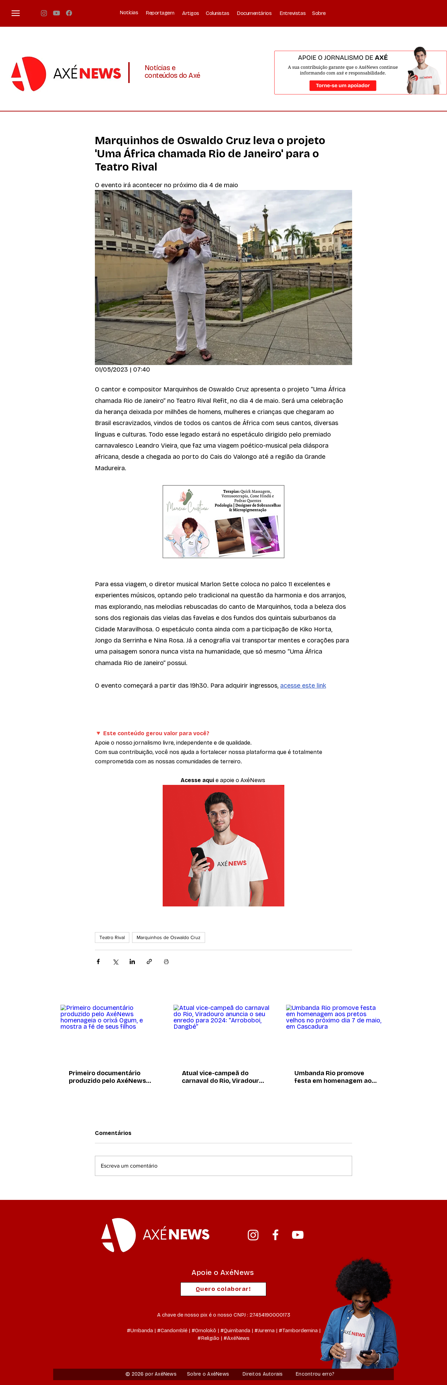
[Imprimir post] (166, 961)
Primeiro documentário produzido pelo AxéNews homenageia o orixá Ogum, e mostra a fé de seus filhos (110, 1077)
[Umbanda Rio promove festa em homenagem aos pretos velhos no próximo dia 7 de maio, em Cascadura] (336, 1033)
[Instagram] (44, 13)
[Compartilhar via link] (149, 961)
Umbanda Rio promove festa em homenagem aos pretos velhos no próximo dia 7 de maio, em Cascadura (334, 1077)
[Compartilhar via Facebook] (98, 961)
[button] (15, 13)
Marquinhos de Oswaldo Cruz (169, 937)
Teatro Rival (112, 937)
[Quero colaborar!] (223, 1289)
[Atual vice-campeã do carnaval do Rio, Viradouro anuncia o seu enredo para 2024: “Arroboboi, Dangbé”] (223, 1033)
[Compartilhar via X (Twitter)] (115, 961)
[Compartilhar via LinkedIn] (132, 961)
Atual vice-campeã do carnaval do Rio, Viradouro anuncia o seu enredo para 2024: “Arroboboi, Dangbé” (222, 1077)
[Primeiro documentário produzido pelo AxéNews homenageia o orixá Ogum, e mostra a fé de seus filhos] (110, 1033)
